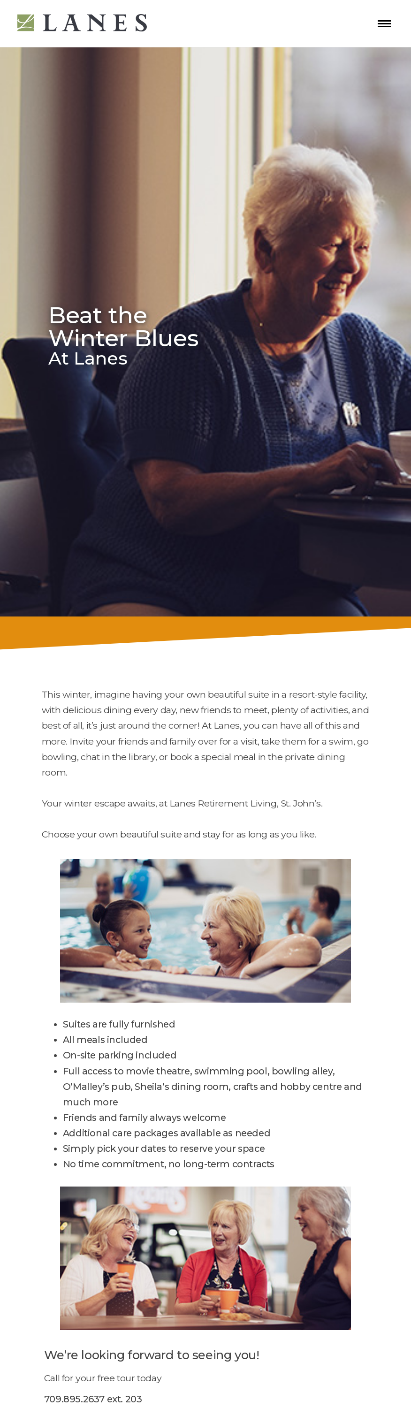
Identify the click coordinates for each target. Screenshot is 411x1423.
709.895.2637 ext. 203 (93, 1399)
